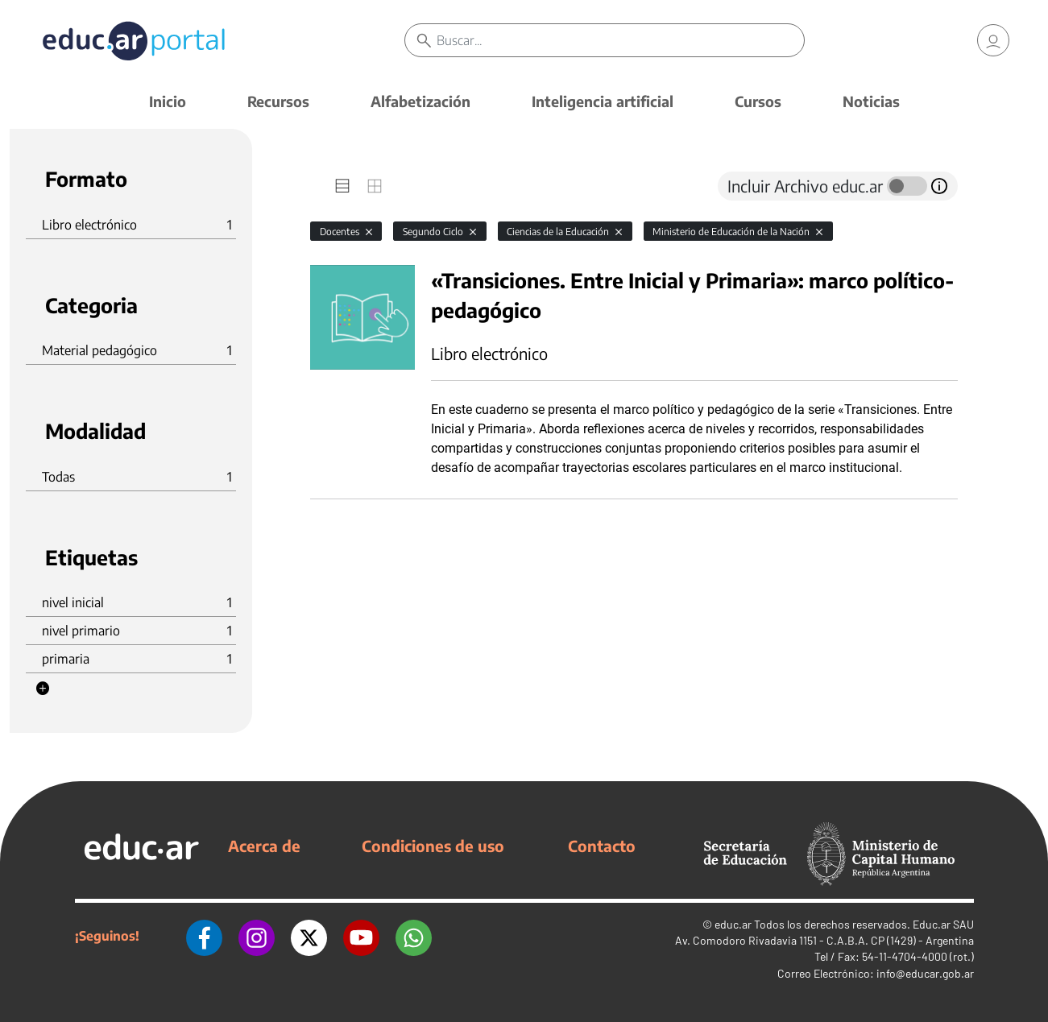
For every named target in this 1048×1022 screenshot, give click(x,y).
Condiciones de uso (433, 845)
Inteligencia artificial (602, 101)
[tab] (342, 186)
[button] (43, 688)
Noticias (871, 101)
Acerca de (264, 845)
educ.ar (733, 924)
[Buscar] (620, 40)
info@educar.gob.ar (925, 973)
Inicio (167, 101)
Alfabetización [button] (420, 101)
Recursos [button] (278, 101)
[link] (993, 40)
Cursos (758, 101)
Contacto (602, 845)
